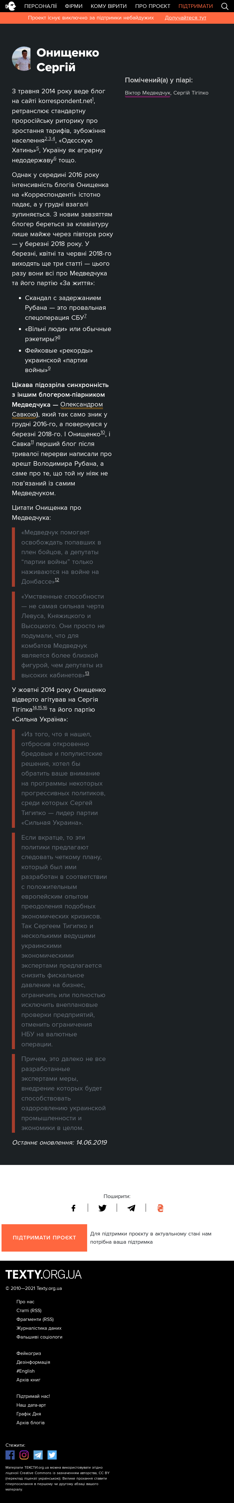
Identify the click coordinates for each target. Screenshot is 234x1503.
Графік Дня (28, 1414)
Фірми (74, 6)
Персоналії (40, 6)
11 (32, 442)
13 (87, 673)
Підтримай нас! (33, 1396)
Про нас (25, 1302)
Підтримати (196, 6)
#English (25, 1371)
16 (45, 708)
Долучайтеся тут (185, 17)
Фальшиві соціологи (39, 1337)
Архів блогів (30, 1423)
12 (57, 580)
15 (40, 708)
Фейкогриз (28, 1353)
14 (35, 708)
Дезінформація (33, 1362)
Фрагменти (28, 1319)
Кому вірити (109, 6)
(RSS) (35, 1311)
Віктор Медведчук (147, 92)
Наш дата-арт (31, 1405)
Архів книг (28, 1380)
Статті (22, 1311)
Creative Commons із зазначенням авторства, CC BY (65, 1473)
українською (48, 1478)
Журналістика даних (39, 1328)
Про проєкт (152, 6)
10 (103, 432)
